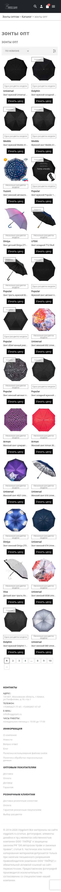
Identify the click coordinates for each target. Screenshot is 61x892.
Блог (5, 748)
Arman (7, 441)
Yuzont (7, 191)
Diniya (6, 241)
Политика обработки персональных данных (22, 759)
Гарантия (8, 787)
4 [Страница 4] (25, 660)
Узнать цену (15, 101)
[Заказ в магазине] (16, 51)
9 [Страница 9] (44, 660)
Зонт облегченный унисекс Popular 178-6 (22, 345)
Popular (35, 191)
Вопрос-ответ (10, 744)
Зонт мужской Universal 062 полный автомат (24, 94)
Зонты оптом (10, 16)
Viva (5, 591)
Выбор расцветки (12, 814)
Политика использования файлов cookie (25, 753)
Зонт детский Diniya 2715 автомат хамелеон (24, 245)
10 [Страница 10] (50, 660)
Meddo (7, 141)
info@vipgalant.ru (12, 714)
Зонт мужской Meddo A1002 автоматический (24, 145)
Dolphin (35, 90)
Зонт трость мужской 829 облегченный (22, 295)
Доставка (8, 773)
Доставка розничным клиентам (20, 800)
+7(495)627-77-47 (12, 706)
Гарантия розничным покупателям (22, 809)
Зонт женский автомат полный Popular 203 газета (27, 395)
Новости (7, 739)
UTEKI (34, 241)
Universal (8, 90)
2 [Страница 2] (13, 660)
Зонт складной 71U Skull (42, 245)
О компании (10, 735)
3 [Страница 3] (19, 660)
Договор (7, 782)
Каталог (27, 16)
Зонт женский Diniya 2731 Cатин (18, 545)
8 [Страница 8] (37, 660)
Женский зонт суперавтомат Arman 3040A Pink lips (27, 445)
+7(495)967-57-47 (32, 706)
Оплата (7, 778)
